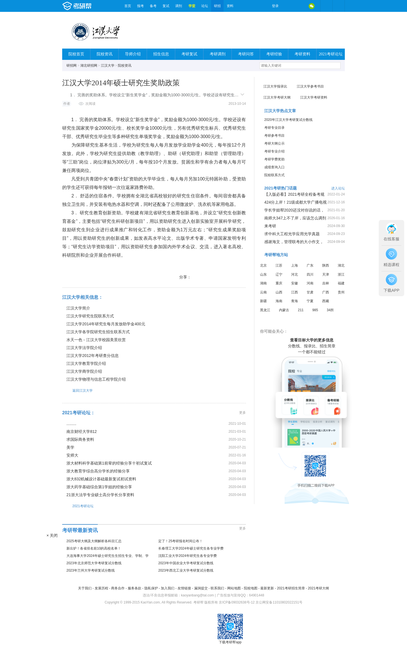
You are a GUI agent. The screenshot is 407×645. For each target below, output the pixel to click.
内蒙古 (284, 310)
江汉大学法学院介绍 (84, 347)
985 (315, 310)
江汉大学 (107, 65)
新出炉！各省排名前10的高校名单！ (93, 548)
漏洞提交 (201, 588)
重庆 (279, 283)
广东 (310, 265)
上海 (294, 265)
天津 (325, 274)
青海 (294, 301)
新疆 (263, 301)
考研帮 (92, 6)
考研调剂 (218, 54)
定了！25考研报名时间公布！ (180, 541)
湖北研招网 (88, 65)
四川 (310, 274)
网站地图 (234, 588)
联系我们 (217, 588)
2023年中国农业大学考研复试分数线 (185, 563)
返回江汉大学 (77, 390)
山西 (279, 292)
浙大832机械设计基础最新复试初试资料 (101, 479)
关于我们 (85, 588)
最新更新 (267, 588)
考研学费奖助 (274, 159)
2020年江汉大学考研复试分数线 (288, 120)
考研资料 (302, 54)
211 (301, 310)
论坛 (204, 6)
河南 (310, 283)
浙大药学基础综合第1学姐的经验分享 (99, 487)
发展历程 (101, 588)
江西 (294, 292)
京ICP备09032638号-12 (237, 602)
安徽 (294, 283)
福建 (341, 283)
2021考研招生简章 (291, 588)
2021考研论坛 (331, 54)
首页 (127, 6)
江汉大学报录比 (275, 86)
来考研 (270, 226)
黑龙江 (265, 310)
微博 (288, 6)
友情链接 (184, 588)
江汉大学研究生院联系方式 (90, 316)
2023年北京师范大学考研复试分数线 (94, 563)
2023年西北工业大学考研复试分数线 (185, 570)
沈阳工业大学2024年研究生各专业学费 (187, 556)
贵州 (341, 292)
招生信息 (161, 54)
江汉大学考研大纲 (277, 97)
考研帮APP (338, 6)
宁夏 (310, 301)
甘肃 (310, 292)
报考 (140, 6)
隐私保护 (151, 588)
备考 (153, 6)
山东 (263, 274)
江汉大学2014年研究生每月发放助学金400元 (105, 324)
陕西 (325, 265)
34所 (330, 310)
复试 (166, 6)
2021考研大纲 (318, 588)
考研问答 (246, 54)
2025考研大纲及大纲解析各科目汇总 (94, 541)
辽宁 (279, 274)
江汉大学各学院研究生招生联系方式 (98, 332)
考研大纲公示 (274, 143)
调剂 (178, 6)
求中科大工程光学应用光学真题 (292, 234)
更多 (242, 413)
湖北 (341, 265)
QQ (300, 6)
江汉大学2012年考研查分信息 (92, 355)
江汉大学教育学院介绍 (86, 363)
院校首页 (76, 54)
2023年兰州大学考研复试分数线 (90, 570)
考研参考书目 (274, 136)
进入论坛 (338, 188)
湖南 (263, 283)
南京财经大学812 (81, 431)
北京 (263, 265)
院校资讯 (104, 54)
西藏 (325, 301)
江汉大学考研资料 (313, 97)
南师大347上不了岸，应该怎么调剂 (295, 218)
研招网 (71, 65)
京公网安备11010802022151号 (279, 602)
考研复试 (189, 54)
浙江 (341, 274)
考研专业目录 (274, 128)
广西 (325, 292)
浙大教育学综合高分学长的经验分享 (98, 471)
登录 (275, 6)
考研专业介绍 (274, 151)
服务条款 (134, 588)
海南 (279, 301)
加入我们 (167, 588)
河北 (294, 274)
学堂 (192, 6)
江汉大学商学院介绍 (84, 371)
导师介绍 (133, 54)
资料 (230, 6)
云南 (263, 292)
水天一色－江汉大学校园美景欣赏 (96, 339)
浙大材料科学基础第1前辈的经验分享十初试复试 (109, 463)
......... (71, 423)
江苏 (279, 265)
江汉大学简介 (78, 308)
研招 (217, 6)
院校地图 (250, 588)
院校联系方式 (274, 175)
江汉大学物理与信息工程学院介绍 (96, 379)
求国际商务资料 (80, 439)
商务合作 (118, 588)
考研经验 (274, 54)
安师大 (72, 455)
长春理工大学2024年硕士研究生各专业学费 (191, 548)
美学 (70, 447)
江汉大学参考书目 (310, 86)
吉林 (325, 283)
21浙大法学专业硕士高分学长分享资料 (100, 495)
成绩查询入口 (274, 167)
